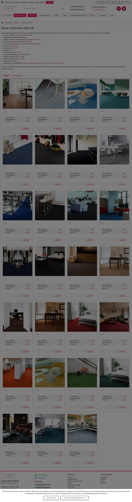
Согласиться (51, 498)
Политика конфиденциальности (74, 498)
